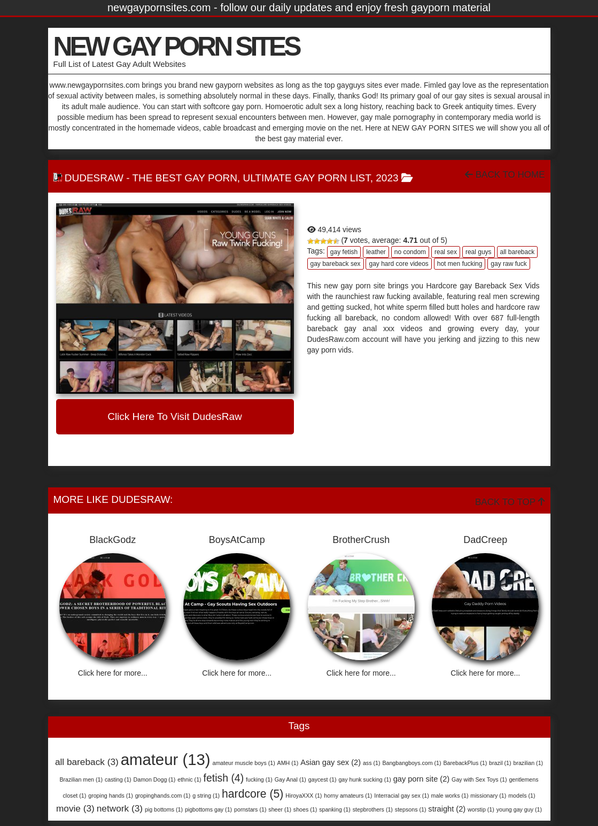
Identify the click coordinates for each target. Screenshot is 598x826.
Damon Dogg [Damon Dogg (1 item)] (155, 779)
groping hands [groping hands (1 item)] (110, 795)
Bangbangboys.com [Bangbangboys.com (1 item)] (411, 763)
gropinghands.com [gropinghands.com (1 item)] (163, 795)
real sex (445, 252)
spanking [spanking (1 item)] (335, 809)
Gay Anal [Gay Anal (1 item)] (290, 779)
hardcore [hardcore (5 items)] (252, 793)
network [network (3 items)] (120, 808)
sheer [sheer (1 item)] (279, 809)
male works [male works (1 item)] (450, 795)
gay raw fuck (508, 263)
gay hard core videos (398, 263)
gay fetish (344, 252)
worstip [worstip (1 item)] (481, 809)
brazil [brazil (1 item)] (500, 763)
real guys (478, 252)
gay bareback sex (335, 263)
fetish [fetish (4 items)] (224, 778)
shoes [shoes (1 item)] (305, 809)
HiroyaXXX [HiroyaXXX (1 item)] (303, 795)
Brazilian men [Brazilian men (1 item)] (81, 779)
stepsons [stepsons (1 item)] (410, 809)
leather (376, 252)
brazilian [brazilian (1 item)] (528, 763)
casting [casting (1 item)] (118, 779)
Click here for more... (112, 673)
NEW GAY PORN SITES (176, 47)
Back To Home (505, 175)
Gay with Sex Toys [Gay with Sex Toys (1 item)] (479, 779)
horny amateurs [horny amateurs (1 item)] (348, 795)
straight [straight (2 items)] (446, 809)
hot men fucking (460, 263)
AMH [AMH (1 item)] (288, 763)
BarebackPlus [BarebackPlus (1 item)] (465, 763)
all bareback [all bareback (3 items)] (87, 761)
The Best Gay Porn (184, 177)
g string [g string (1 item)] (206, 795)
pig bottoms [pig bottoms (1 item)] (164, 809)
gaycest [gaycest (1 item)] (322, 779)
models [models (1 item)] (521, 795)
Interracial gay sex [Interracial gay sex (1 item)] (401, 795)
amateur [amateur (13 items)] (166, 759)
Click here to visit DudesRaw (174, 416)
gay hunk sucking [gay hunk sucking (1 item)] (364, 779)
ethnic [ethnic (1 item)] (189, 779)
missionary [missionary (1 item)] (488, 795)
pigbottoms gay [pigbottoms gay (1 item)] (208, 809)
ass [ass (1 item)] (371, 763)
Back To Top (510, 502)
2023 (387, 177)
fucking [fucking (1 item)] (259, 779)
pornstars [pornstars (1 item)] (250, 809)
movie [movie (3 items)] (75, 808)
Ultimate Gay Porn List (306, 177)
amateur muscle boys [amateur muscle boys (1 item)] (243, 763)
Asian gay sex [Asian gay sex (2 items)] (330, 762)
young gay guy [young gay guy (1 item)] (519, 809)
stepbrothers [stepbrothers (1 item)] (373, 809)
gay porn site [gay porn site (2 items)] (421, 779)
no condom (410, 252)
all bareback (517, 252)
